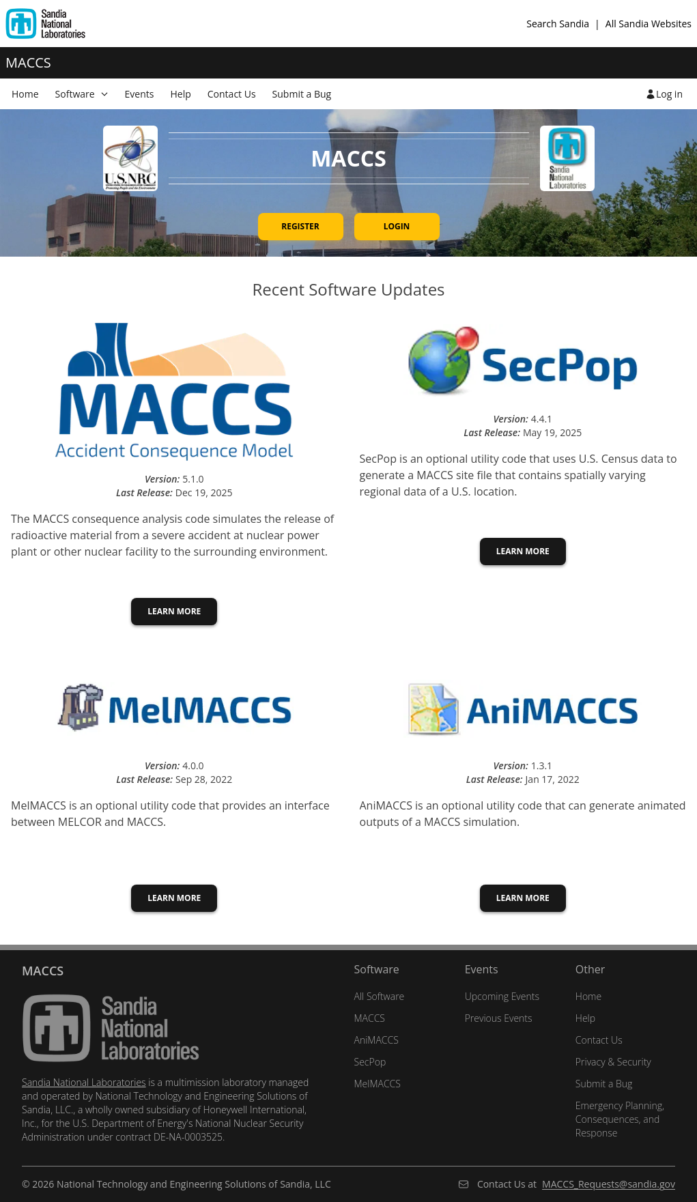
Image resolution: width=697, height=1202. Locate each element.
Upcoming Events (502, 996)
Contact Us (599, 1039)
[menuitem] (82, 94)
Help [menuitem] (180, 93)
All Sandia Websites (649, 23)
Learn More (174, 611)
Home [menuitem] (25, 93)
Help (585, 1018)
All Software (379, 996)
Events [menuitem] (139, 93)
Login (397, 226)
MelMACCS (377, 1083)
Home (588, 996)
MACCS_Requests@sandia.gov (608, 1183)
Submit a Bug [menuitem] (302, 93)
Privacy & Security (613, 1061)
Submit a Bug (603, 1083)
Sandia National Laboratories (84, 1082)
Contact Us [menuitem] (232, 93)
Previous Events (498, 1018)
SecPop (370, 1061)
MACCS (370, 1018)
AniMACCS (376, 1039)
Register (300, 226)
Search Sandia (557, 23)
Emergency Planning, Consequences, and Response (619, 1119)
